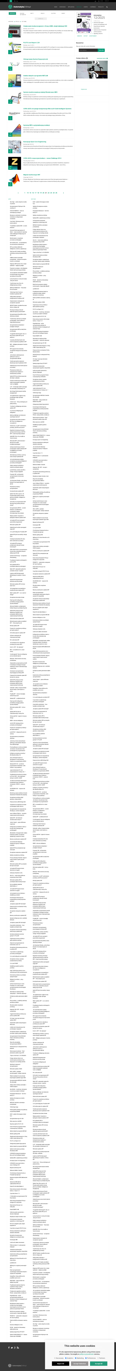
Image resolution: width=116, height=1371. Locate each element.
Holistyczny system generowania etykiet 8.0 (18, 997)
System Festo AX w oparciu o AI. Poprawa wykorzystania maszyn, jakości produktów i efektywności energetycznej (17, 496)
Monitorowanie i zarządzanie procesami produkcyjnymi (16, 239)
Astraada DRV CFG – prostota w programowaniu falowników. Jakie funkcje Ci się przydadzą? (17, 765)
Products (101, 7)
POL (8, 1)
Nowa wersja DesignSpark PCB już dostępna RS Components (17, 1201)
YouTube (87, 58)
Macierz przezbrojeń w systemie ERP (18, 839)
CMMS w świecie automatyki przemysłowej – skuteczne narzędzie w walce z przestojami (18, 259)
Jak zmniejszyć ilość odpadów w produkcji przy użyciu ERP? (17, 643)
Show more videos (101, 58)
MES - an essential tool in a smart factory (17, 650)
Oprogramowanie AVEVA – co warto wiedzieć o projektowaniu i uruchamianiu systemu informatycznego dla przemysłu (18, 510)
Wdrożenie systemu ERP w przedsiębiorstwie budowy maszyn (18, 880)
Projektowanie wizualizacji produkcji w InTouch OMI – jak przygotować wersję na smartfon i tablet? (18, 776)
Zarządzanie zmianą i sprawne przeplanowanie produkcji (17, 959)
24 (54, 193)
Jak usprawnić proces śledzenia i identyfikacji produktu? (17, 894)
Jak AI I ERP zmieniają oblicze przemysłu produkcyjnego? (16, 724)
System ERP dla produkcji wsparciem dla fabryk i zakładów (18, 377)
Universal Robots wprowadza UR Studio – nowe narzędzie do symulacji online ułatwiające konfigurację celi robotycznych (18, 233)
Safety (32, 13)
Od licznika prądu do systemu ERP (17, 632)
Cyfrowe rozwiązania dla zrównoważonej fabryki (15, 636)
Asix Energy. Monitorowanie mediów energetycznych (18, 392)
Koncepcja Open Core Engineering (34, 142)
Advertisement (93, 36)
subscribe (101, 50)
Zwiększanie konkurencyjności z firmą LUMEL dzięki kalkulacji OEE (45, 26)
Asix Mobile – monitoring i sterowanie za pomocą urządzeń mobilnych (18, 1090)
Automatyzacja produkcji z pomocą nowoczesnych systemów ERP (18, 455)
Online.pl (17, 1365)
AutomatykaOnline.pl (19, 7)
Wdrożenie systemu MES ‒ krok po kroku (17, 708)
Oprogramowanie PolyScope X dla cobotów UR (17, 207)
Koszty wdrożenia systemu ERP (17, 491)
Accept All (98, 1364)
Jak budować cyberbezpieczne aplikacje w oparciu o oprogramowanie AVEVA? (17, 356)
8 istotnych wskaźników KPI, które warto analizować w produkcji (17, 539)
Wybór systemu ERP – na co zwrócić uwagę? (18, 593)
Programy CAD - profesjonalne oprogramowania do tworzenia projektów (17, 476)
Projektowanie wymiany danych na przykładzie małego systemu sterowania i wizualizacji (17, 1286)
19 (41, 193)
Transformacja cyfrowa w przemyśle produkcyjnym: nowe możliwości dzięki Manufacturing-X (18, 320)
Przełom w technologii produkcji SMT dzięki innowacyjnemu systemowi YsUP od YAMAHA (18, 382)
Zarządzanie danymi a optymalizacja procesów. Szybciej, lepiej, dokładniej (18, 1032)
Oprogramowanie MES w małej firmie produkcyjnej (18, 330)
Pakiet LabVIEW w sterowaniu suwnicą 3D (18, 1321)
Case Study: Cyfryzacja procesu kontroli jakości (17, 222)
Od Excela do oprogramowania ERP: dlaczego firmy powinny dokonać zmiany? (18, 503)
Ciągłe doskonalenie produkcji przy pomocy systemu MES (18, 1014)
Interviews (63, 7)
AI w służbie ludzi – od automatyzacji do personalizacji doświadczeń (18, 243)
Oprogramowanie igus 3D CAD (16, 1118)
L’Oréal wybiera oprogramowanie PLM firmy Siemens (18, 1197)
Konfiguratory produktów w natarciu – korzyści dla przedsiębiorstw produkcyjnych (18, 828)
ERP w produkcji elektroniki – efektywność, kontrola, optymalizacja (18, 247)
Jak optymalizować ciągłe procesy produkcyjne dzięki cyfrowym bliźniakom (17, 397)
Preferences (90, 1358)
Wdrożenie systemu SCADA (16, 1068)
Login (101, 1)
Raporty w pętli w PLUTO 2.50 (16, 1124)
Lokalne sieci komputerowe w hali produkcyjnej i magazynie (17, 1028)
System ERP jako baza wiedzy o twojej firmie (18, 535)
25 (56, 193)
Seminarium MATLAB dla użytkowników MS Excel (15, 1182)
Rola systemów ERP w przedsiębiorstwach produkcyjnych (18, 565)
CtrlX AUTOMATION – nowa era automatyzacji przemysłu (17, 211)
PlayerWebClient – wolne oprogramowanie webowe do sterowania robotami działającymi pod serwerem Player (18, 1298)
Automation (91, 16)
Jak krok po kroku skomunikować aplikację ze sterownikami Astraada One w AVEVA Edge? (18, 742)
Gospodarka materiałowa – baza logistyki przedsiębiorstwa (17, 926)
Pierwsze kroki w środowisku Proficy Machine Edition (18, 907)
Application (71, 7)
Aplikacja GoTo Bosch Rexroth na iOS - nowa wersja (18, 1259)
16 (33, 193)
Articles (79, 7)
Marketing (79, 1358)
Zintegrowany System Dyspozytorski (35, 59)
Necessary (59, 1358)
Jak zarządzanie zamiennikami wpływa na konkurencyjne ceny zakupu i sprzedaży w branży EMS (18, 274)
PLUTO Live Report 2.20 (31, 42)
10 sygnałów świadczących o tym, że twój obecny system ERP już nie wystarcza (18, 335)
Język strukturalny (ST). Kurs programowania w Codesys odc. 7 (17, 770)
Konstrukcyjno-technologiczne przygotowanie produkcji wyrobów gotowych (18, 899)
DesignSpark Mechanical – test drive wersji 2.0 (18, 1094)
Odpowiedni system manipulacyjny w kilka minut (18, 1023)
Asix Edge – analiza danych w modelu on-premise (18, 202)
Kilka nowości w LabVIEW (15, 1121)
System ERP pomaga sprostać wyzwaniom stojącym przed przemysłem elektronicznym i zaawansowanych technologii (16, 613)
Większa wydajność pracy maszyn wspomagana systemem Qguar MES (18, 1076)
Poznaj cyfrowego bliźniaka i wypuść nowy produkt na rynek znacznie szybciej (18, 859)
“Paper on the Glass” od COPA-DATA (18, 1055)
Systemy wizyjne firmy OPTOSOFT (17, 1331)
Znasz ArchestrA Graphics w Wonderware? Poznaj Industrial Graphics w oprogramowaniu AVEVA (18, 759)
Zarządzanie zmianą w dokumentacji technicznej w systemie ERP (18, 930)
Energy (63, 13)
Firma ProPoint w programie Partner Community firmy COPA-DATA (18, 1127)
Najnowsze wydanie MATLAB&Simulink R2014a (18, 1178)
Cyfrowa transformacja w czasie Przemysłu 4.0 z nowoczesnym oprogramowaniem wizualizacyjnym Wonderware (18, 986)
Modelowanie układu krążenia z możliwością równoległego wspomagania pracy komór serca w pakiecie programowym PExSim (18, 1306)
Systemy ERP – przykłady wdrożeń (17, 698)
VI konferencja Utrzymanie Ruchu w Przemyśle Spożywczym (18, 1173)
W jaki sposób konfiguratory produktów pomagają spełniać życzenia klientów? (17, 601)
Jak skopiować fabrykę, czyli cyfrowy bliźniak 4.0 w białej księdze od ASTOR (18, 482)
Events (86, 7)
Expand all (40, 18)
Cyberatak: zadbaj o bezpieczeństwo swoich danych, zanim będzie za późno (18, 689)
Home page (51, 7)
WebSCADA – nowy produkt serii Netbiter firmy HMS (17, 1281)
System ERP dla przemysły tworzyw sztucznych (17, 848)
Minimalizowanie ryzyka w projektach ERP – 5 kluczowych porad (18, 622)
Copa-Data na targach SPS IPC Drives (18, 1228)
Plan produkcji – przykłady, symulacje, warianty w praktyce (18, 1001)
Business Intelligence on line (16, 1324)
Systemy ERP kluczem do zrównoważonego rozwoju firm (17, 712)
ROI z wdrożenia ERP (14, 640)
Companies (93, 7)
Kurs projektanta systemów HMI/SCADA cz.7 (16, 885)
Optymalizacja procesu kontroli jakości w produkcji (18, 366)
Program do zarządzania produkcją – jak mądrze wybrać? (18, 629)
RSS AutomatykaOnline (17, 1347)
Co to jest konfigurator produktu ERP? (18, 956)
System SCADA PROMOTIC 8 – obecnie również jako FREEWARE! (18, 1335)
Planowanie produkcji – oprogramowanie (15, 487)
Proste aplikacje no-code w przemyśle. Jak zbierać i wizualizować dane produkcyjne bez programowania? (18, 748)
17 (35, 193)
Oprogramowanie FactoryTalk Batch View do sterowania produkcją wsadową (18, 1037)
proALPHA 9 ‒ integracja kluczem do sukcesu (18, 732)
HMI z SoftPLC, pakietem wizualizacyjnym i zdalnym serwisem (18, 1072)
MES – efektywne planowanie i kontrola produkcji (18, 345)
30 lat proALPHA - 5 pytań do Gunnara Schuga (18, 716)
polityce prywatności (87, 1354)
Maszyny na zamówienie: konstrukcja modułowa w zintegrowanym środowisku (18, 217)
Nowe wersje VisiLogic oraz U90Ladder (16, 1205)
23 (51, 193)
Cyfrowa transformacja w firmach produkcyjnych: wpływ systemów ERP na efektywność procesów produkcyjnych (18, 449)
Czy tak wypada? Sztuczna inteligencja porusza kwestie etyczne (18, 655)
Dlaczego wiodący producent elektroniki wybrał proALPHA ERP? (17, 310)
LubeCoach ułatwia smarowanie (17, 1242)
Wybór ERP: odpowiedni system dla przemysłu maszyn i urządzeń (18, 569)
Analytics (69, 1358)
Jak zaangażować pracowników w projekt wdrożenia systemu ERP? (17, 589)
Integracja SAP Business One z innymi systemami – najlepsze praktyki (18, 264)
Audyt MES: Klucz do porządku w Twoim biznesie (17, 437)
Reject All (60, 1364)
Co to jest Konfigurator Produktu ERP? (18, 531)
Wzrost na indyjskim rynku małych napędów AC (17, 1224)
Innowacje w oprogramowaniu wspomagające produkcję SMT (17, 671)
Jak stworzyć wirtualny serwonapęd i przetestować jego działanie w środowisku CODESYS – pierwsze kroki (18, 783)
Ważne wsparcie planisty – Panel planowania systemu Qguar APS (17, 1051)
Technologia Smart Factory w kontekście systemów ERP (16, 293)
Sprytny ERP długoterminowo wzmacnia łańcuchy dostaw (16, 580)
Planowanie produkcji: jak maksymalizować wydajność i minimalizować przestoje (16, 371)
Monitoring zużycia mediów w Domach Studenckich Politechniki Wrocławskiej (18, 793)
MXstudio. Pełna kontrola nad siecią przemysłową (18, 659)
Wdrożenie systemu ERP (15, 524)
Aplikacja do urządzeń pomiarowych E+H (18, 1266)
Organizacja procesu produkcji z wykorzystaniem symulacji (17, 939)
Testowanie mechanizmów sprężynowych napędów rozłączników (18, 1250)
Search (107, 7)
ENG (11, 1)
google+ (15, 1347)
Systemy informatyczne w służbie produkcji (17, 1098)
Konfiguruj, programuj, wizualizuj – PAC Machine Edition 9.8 (18, 754)
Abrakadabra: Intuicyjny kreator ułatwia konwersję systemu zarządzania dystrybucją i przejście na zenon (18, 834)
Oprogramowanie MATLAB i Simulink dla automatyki (18, 1081)
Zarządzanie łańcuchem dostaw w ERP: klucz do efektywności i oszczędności (17, 421)
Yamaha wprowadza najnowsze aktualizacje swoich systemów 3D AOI (18, 362)
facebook (9, 1347)
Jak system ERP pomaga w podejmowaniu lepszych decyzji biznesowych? (17, 545)
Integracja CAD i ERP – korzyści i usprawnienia (17, 1010)
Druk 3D (42, 13)
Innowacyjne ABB (13, 1239)
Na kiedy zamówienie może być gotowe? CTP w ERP (17, 934)
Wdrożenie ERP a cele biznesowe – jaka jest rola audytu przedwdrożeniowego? (18, 442)
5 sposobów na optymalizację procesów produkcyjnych (16, 952)
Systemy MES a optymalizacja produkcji (36, 125)
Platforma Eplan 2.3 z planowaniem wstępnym (17, 1245)
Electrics (53, 13)
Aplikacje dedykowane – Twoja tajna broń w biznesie (18, 288)
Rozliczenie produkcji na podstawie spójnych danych (18, 975)
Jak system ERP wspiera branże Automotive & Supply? (17, 869)
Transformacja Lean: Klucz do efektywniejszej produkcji (16, 284)
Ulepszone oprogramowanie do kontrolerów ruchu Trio (17, 943)
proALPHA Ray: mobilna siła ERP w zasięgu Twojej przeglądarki (17, 470)
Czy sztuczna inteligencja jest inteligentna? (16, 411)
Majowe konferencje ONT (31, 175)
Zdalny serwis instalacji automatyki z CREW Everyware (18, 1085)
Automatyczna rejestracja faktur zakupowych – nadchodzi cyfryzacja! (18, 992)
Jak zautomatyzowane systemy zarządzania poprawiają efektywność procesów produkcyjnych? (18, 461)
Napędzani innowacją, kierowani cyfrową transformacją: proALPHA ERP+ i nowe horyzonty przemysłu (17, 432)
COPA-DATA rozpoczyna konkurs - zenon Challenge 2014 (42, 158)
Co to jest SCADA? (14, 963)
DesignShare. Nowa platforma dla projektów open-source (17, 1277)
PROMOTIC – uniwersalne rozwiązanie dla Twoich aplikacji (18, 1316)
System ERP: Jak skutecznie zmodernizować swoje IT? (16, 818)
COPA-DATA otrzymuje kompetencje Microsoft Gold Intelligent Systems (47, 109)
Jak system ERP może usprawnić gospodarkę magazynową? (17, 521)
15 (30, 193)
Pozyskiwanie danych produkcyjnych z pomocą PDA (18, 560)
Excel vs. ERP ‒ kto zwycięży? (16, 647)
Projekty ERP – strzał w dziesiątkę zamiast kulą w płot (17, 694)
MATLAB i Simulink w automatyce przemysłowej (17, 1103)
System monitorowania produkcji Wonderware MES (40, 92)
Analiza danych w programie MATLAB (35, 75)
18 (38, 193)
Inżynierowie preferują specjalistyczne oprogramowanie (18, 1254)
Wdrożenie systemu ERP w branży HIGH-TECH (17, 584)
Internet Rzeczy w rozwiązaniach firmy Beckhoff (18, 1047)
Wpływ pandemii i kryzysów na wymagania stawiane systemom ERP (18, 516)
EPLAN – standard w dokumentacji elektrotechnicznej (17, 1328)
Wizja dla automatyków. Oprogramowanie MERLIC (15, 1043)
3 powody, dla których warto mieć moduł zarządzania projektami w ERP (18, 340)
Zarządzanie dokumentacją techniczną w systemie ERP (18, 948)
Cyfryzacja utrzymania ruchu (16, 872)
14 (28, 193)
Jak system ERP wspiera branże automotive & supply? (17, 889)
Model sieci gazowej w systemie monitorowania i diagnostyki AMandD (18, 1312)
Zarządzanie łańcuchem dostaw (17, 597)
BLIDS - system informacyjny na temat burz (18, 1114)
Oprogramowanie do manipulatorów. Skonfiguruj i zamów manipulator (18, 809)
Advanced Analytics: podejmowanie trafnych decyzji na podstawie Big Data (18, 607)
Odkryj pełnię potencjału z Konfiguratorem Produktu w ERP (17, 297)
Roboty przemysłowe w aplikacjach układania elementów (18, 1231)
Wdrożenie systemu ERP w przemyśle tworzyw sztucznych (18, 864)
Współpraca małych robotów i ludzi (18, 1216)
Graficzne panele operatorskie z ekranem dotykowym (17, 1213)
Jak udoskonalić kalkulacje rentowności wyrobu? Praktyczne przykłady (17, 843)
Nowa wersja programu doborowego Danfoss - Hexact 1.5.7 (18, 1189)
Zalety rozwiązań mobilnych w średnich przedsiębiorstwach (16, 466)
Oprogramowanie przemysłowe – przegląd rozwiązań (17, 325)
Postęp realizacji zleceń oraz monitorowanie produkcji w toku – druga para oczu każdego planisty (17, 1060)
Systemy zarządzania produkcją (17, 855)
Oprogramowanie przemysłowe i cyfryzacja (17, 737)
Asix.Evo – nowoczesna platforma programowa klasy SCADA (17, 876)
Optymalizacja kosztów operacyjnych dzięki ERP (18, 528)
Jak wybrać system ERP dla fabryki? (18, 903)
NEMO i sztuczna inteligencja (16, 720)
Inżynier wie (84, 89)
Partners (101, 1358)
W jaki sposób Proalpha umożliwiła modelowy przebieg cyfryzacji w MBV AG (18, 253)
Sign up (107, 1)
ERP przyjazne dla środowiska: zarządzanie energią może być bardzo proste (18, 350)
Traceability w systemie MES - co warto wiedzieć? (18, 226)
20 (43, 193)
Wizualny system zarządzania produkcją (16, 1005)
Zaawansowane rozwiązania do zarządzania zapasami (17, 301)
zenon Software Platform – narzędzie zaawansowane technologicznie (18, 814)
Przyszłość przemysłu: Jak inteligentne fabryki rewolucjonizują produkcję (18, 269)
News (55, 7)
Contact (86, 36)
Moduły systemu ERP (14, 625)
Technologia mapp (14, 1107)
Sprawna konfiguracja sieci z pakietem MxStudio (18, 918)
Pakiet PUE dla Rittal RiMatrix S (16, 1186)
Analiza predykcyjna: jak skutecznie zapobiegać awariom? (18, 416)
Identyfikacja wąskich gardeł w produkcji (17, 966)
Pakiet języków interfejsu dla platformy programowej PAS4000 (18, 1110)
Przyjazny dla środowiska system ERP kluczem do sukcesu (18, 676)
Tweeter (12, 1347)
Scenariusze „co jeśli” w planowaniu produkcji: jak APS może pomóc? (18, 426)
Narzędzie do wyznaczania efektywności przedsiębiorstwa (17, 1236)
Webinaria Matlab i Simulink (16, 1170)
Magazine (79, 36)
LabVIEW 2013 (13, 1262)
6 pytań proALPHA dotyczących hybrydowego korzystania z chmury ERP (18, 575)
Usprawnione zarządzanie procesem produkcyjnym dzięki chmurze (18, 805)
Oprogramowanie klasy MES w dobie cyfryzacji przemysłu (18, 315)
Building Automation (23, 14)
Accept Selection (79, 1364)
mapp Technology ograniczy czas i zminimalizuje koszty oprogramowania (18, 971)
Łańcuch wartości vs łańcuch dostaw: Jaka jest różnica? (18, 279)
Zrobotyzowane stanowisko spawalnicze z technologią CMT (17, 1220)
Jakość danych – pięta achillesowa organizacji (18, 823)
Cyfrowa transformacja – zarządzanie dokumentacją (18, 556)
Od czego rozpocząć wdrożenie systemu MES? (17, 1019)
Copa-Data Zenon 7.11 (15, 1193)
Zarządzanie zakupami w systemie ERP (17, 911)
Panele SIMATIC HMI (14, 1209)
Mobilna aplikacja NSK (15, 1133)
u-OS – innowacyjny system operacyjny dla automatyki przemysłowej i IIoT (18, 387)
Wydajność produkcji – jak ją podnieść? (16, 980)
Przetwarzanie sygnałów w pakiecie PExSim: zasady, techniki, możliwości (18, 1292)
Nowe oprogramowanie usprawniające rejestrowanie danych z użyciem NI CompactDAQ (18, 1271)
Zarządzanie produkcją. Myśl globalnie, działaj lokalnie (16, 798)
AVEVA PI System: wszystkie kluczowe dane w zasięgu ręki (18, 306)
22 (48, 193)
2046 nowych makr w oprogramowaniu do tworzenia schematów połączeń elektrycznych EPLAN (18, 551)
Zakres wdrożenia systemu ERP (17, 618)
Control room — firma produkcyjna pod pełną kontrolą (18, 402)
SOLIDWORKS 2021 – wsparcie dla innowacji (17, 789)
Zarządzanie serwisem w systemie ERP (18, 852)
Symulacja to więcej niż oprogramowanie (15, 1065)
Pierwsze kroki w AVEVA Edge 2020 (18, 802)
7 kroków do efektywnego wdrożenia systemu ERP (18, 407)
